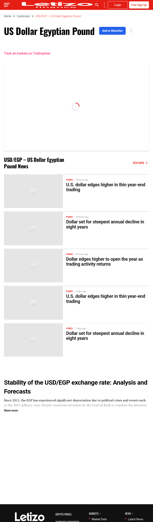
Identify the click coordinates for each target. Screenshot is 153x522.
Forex (69, 180)
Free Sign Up (139, 5)
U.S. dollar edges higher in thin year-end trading (106, 187)
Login (117, 5)
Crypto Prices (63, 514)
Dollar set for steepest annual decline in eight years (106, 224)
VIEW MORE (141, 162)
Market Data (99, 519)
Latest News (135, 519)
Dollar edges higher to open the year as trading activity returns (105, 261)
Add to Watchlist (112, 30)
